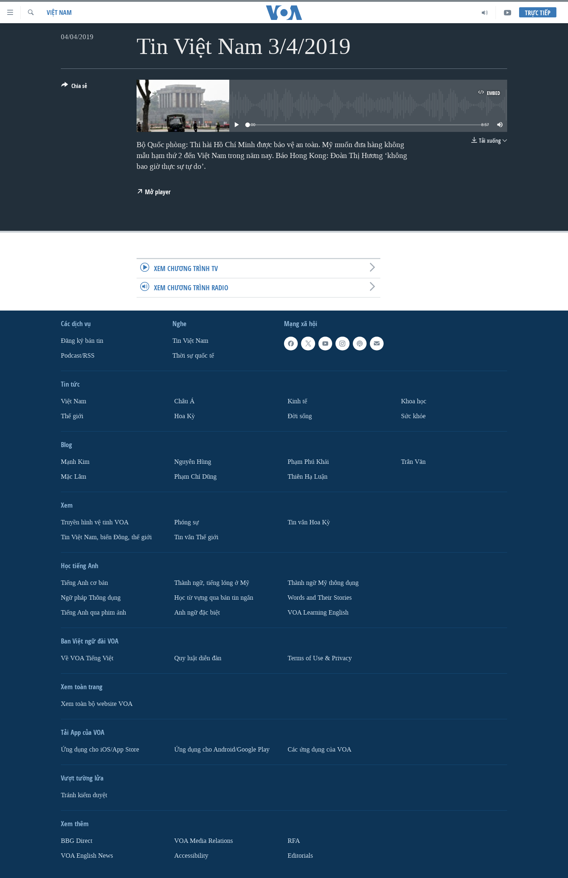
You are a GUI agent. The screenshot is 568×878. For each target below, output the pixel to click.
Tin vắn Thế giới (196, 537)
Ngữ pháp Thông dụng (91, 598)
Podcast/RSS (78, 355)
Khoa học (413, 401)
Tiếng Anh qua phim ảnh (93, 612)
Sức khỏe (413, 416)
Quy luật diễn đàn (197, 658)
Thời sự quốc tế (193, 355)
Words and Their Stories (320, 598)
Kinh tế (297, 401)
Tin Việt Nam (190, 341)
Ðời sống (300, 416)
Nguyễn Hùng (192, 462)
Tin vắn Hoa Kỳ (309, 522)
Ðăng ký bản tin (82, 341)
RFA (294, 841)
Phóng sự (186, 522)
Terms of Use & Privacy (320, 658)
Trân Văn (413, 462)
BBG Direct (76, 841)
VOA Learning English (318, 612)
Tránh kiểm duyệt (84, 795)
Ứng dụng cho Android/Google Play (222, 749)
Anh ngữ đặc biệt (197, 612)
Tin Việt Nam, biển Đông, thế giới (106, 537)
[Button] (74, 87)
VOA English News (87, 856)
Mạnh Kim (75, 462)
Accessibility (191, 856)
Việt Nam (59, 12)
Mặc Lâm (73, 477)
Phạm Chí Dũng (195, 477)
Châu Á (184, 401)
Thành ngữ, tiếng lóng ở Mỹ (211, 583)
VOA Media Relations (203, 841)
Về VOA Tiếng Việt (87, 658)
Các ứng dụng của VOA (319, 749)
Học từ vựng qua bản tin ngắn (213, 598)
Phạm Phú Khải (308, 462)
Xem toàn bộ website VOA (97, 704)
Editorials (300, 856)
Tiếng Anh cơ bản (84, 583)
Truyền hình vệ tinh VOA (95, 522)
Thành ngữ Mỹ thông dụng (323, 583)
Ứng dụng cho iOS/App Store (100, 749)
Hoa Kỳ (184, 416)
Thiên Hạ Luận (307, 477)
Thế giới (72, 416)
